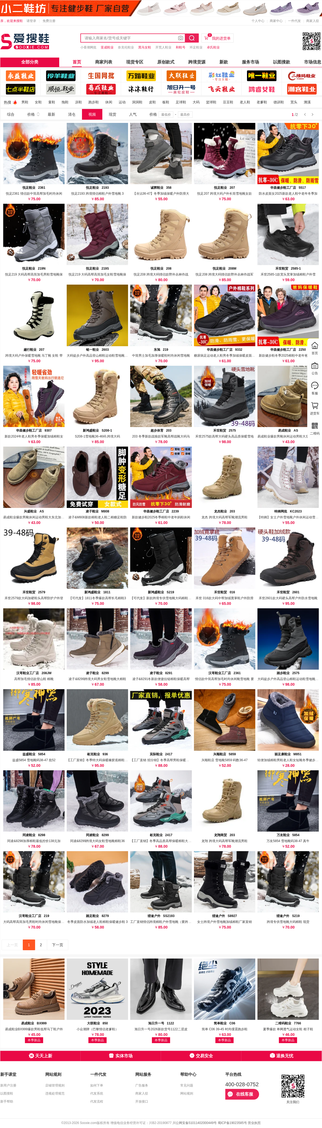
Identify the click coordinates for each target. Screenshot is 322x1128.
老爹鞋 (262, 102)
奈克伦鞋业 (126, 47)
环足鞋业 (196, 47)
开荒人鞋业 (163, 47)
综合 (10, 114)
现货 (112, 114)
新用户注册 (8, 1085)
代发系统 (96, 1093)
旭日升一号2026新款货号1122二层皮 (160, 1029)
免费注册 (49, 21)
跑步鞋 (93, 102)
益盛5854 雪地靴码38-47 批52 (33, 760)
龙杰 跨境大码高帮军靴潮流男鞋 (224, 517)
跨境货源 (196, 62)
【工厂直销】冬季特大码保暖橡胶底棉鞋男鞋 (99, 760)
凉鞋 (78, 102)
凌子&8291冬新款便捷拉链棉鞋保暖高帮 (161, 679)
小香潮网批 (88, 47)
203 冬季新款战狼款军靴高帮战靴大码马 (161, 436)
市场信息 (312, 62)
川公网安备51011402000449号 (195, 1123)
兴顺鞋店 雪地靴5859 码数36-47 (224, 760)
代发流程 (96, 1101)
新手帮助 (6, 1101)
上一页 (12, 945)
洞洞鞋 (137, 102)
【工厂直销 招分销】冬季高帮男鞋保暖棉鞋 (161, 760)
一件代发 (294, 21)
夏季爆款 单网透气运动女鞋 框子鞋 (288, 1029)
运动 (122, 102)
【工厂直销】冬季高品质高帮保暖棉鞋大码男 (162, 841)
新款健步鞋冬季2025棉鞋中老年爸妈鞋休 (288, 355)
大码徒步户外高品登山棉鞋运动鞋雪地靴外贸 (99, 355)
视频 (92, 114)
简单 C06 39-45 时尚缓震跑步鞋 (225, 1029)
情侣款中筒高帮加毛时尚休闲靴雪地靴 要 (224, 679)
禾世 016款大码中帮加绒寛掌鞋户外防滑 (224, 598)
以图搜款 (281, 62)
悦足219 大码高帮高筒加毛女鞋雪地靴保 (97, 274)
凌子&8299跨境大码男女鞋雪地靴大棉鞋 (97, 679)
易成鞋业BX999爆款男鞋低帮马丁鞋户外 (34, 1029)
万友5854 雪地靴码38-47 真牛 (288, 841)
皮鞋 (152, 102)
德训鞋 (279, 102)
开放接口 (141, 1101)
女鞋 (38, 102)
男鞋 (24, 102)
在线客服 (240, 1094)
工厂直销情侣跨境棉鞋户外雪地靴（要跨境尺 (162, 922)
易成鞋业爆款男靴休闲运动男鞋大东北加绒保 (289, 436)
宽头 (293, 102)
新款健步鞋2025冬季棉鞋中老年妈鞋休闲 (161, 517)
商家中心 (276, 21)
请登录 (31, 21)
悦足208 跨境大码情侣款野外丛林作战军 (224, 274)
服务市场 (250, 62)
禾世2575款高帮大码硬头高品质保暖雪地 (224, 436)
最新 (51, 114)
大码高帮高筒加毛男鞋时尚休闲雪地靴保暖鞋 (35, 922)
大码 (196, 102)
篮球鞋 (211, 102)
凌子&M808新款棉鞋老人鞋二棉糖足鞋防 (97, 517)
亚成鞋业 (107, 47)
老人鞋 (245, 102)
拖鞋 (65, 102)
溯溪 (307, 102)
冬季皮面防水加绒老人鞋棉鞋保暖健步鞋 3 (97, 922)
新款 (223, 62)
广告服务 (141, 1085)
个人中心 (258, 21)
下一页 (57, 945)
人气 (133, 114)
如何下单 (96, 1085)
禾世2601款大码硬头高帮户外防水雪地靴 (288, 598)
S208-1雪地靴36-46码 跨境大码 (97, 436)
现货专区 (134, 62)
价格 (31, 114)
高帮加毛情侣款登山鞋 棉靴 (34, 679)
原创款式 (165, 62)
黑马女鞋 (144, 47)
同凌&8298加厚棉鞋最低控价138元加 (34, 841)
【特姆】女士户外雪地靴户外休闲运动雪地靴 (289, 517)
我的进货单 (219, 36)
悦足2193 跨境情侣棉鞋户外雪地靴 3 (97, 193)
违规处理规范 (55, 1093)
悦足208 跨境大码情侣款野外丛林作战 (161, 274)
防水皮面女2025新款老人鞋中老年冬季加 (288, 193)
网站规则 (186, 1093)
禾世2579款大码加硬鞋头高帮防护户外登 (34, 598)
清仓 (72, 114)
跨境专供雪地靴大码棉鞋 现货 (288, 922)
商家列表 (103, 62)
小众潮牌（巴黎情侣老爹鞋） (97, 1029)
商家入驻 (312, 21)
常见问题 (186, 1085)
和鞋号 (180, 47)
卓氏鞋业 (213, 47)
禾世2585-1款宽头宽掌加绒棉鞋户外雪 (288, 274)
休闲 (108, 102)
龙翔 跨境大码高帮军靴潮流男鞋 (224, 841)
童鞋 (51, 102)
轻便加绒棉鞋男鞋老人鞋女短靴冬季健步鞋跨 (289, 760)
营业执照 (254, 1123)
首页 (77, 62)
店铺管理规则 (55, 1085)
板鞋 (165, 102)
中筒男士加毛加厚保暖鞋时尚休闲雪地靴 (161, 355)
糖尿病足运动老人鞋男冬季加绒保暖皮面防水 (226, 355)
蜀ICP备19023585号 (232, 1123)
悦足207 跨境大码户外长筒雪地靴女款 (224, 193)
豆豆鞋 (228, 102)
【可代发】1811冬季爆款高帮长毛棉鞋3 (97, 598)
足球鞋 (181, 102)
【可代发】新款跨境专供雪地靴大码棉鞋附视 (162, 598)
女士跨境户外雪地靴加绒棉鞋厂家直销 (224, 922)
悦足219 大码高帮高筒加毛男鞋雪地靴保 (34, 274)
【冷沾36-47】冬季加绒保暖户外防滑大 (161, 193)
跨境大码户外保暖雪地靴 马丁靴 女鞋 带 (34, 355)
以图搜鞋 (6, 1093)
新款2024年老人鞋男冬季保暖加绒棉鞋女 (34, 436)
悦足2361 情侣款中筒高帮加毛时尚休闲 (34, 193)
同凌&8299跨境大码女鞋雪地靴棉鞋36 (97, 841)
